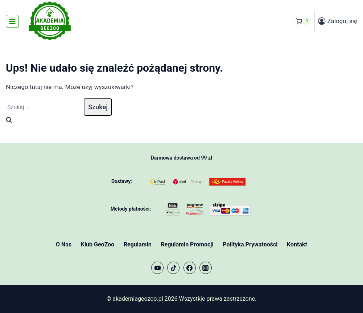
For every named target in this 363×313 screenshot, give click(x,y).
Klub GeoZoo (98, 244)
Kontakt (297, 244)
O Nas (63, 244)
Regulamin (138, 244)
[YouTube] (157, 268)
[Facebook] (189, 268)
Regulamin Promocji (187, 244)
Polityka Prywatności (250, 244)
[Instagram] (205, 268)
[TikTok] (173, 268)
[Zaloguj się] (337, 21)
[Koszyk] (302, 21)
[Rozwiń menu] (12, 21)
